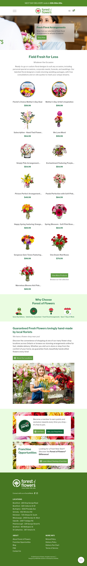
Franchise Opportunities (22, 542)
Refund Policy (51, 539)
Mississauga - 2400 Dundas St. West (26, 518)
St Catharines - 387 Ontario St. (24, 529)
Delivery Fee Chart (52, 545)
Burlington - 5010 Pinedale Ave (24, 509)
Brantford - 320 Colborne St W (24, 506)
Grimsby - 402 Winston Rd (22, 512)
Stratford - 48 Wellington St (23, 527)
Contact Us (17, 551)
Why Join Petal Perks (55, 432)
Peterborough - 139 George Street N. (26, 524)
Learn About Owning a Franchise (53, 461)
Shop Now (41, 38)
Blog (14, 545)
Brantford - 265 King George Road (25, 503)
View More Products (59, 275)
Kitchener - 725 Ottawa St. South (25, 515)
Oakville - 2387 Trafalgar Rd (23, 521)
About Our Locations (23, 358)
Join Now (39, 431)
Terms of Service (52, 548)
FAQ (14, 548)
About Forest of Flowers (22, 539)
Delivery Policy (51, 542)
